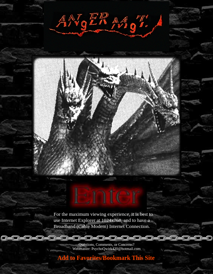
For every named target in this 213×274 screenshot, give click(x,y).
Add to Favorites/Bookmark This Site (106, 258)
